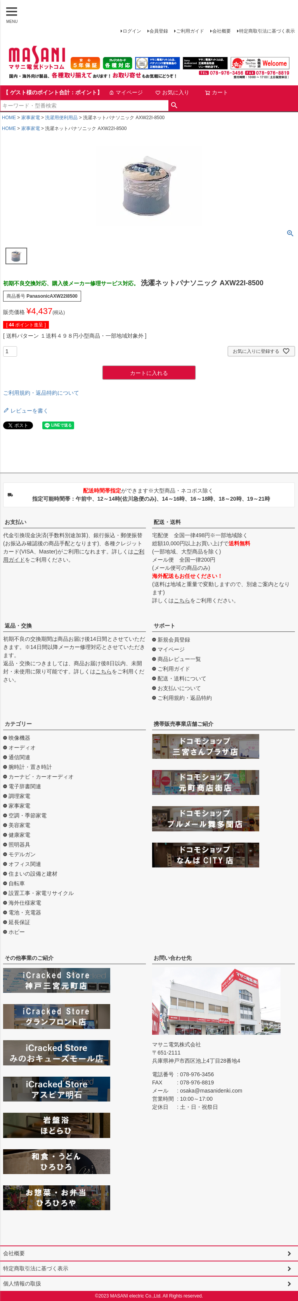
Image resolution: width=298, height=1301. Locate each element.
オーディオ (22, 747)
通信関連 (19, 757)
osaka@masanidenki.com (211, 1091)
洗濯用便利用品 (61, 117)
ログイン (132, 31)
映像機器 (19, 738)
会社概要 (221, 31)
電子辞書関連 (25, 786)
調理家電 (19, 796)
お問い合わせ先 (173, 958)
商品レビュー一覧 (179, 659)
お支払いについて (179, 688)
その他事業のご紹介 (29, 958)
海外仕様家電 (25, 903)
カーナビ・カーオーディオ (41, 777)
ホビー (17, 932)
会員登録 (158, 31)
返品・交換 (18, 626)
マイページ (126, 92)
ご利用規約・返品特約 (185, 698)
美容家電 (19, 825)
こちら (182, 600)
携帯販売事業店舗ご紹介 (183, 724)
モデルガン (22, 854)
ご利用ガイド (190, 31)
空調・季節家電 (28, 815)
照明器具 (19, 844)
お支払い (15, 522)
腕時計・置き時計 (30, 767)
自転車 (17, 883)
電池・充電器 (25, 912)
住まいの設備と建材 (33, 874)
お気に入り (172, 92)
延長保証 (19, 922)
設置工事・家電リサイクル (41, 893)
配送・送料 (167, 522)
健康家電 (19, 835)
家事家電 (30, 117)
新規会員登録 (174, 640)
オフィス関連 (25, 864)
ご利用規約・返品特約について (41, 393)
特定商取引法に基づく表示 (267, 31)
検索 (174, 105)
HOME (9, 117)
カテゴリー (18, 724)
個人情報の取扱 (22, 1283)
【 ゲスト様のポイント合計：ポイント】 (52, 92)
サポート (164, 626)
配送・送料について (182, 678)
